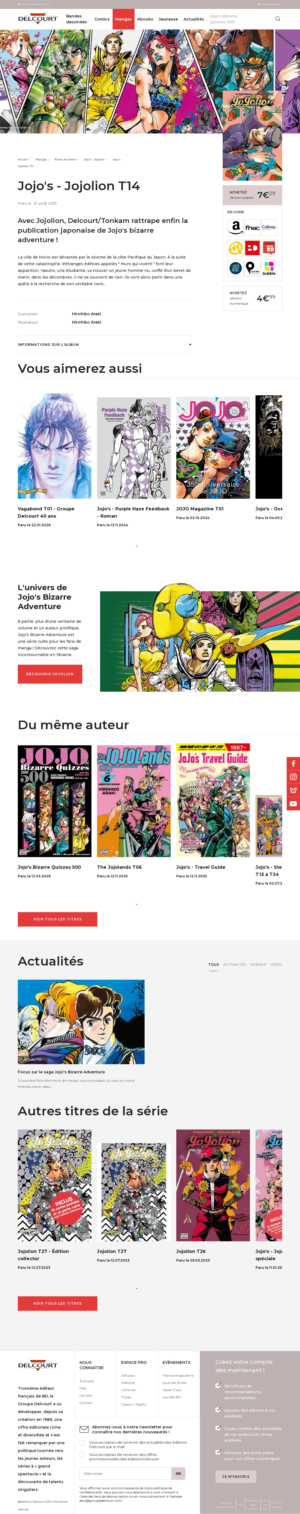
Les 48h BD (172, 1397)
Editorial (128, 1383)
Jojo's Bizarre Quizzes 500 (223, 19)
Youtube (293, 803)
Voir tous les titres (57, 919)
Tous (213, 964)
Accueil (23, 159)
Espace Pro (272, 4)
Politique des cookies (252, 1505)
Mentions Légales (277, 1505)
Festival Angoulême (178, 1375)
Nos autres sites (36, 4)
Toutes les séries (65, 159)
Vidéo (276, 964)
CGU (240, 1504)
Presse (126, 1397)
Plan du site (265, 1505)
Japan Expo (172, 1390)
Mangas (123, 19)
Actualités (234, 964)
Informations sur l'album (104, 344)
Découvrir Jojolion (50, 674)
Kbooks (145, 19)
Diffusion (128, 1375)
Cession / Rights (133, 1404)
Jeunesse (168, 19)
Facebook (293, 763)
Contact (86, 1403)
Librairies (128, 1390)
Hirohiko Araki (86, 313)
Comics (102, 19)
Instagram (293, 777)
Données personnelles (225, 1505)
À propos (87, 1381)
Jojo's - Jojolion (94, 159)
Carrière (86, 1395)
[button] (137, 546)
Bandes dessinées (76, 19)
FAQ (83, 1388)
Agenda (258, 964)
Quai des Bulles (175, 1383)
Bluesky (293, 790)
